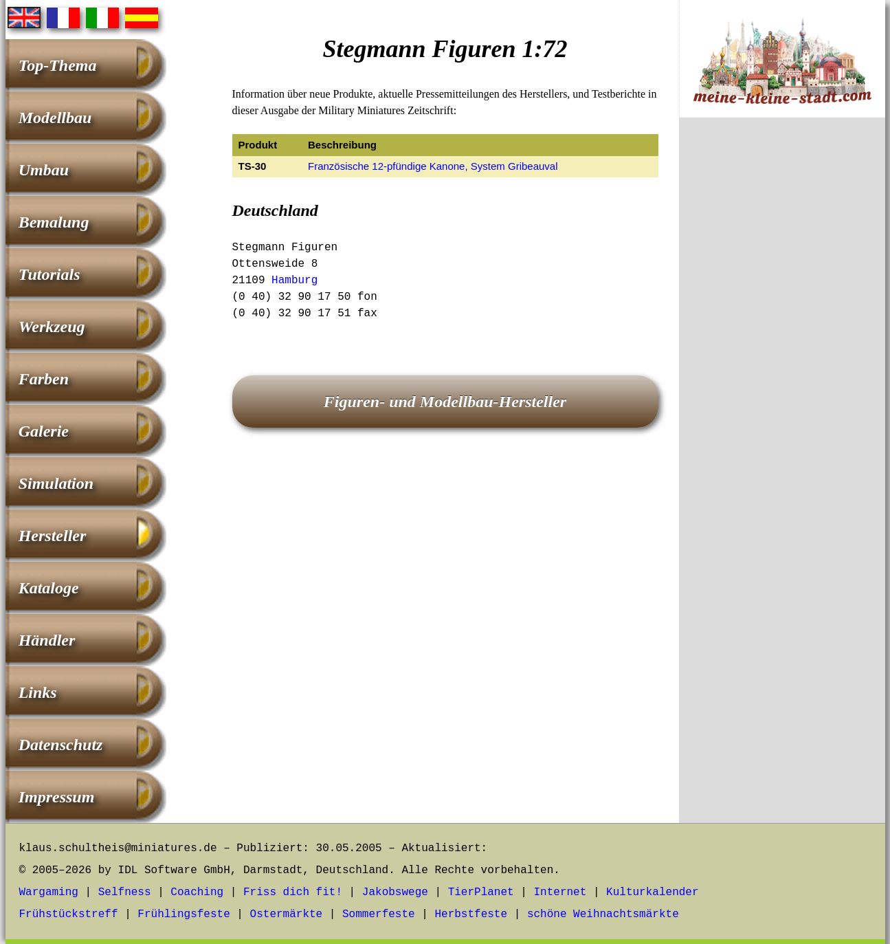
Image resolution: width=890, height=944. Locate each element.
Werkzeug (52, 327)
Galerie (44, 431)
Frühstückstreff (68, 914)
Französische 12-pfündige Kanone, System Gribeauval (433, 166)
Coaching (196, 892)
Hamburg (294, 280)
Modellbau (55, 118)
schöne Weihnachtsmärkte (603, 914)
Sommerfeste (378, 914)
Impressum (57, 797)
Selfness (124, 892)
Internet (559, 892)
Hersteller (53, 536)
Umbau (44, 170)
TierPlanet (481, 892)
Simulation (56, 483)
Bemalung (54, 222)
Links (38, 692)
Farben (44, 379)
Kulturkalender (652, 892)
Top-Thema (58, 65)
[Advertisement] (782, 356)
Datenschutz (61, 745)
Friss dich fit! (292, 892)
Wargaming (48, 892)
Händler (47, 640)
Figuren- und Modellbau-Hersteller (445, 401)
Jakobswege (395, 892)
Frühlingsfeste (183, 914)
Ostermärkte (286, 914)
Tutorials (49, 274)
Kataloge (49, 588)
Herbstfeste (470, 914)
